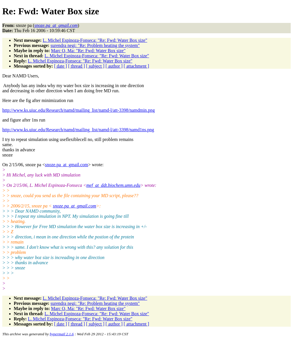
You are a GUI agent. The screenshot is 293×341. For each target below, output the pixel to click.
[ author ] (114, 66)
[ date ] (60, 66)
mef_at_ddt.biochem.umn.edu (113, 185)
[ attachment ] (136, 66)
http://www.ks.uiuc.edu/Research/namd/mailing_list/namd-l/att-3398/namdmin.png (78, 110)
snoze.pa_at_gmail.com (66, 164)
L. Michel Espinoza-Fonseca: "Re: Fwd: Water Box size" (95, 40)
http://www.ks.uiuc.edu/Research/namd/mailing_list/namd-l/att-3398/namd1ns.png (78, 129)
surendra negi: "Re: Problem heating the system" (95, 45)
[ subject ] (95, 66)
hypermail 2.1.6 (62, 334)
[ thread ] (76, 66)
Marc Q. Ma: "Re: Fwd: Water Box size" (88, 50)
